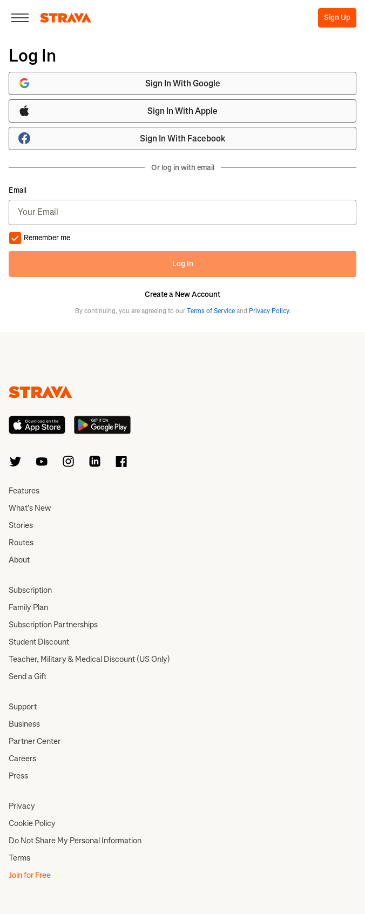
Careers (22, 758)
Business (24, 724)
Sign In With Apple (118, 110)
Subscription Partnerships (53, 624)
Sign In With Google (119, 83)
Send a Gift (27, 676)
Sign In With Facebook (122, 138)
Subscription (30, 590)
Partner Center (34, 741)
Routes (21, 542)
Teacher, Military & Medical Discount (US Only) (89, 659)
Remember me (39, 238)
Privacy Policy (269, 311)
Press (18, 775)
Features (24, 490)
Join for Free (30, 875)
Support (23, 706)
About (19, 559)
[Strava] (65, 17)
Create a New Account (182, 295)
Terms (19, 857)
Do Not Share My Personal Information (75, 840)
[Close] (20, 18)
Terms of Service (211, 311)
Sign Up (337, 17)
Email (17, 190)
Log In (182, 264)
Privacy (22, 806)
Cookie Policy (32, 823)
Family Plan (28, 607)
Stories (21, 525)
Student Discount (39, 642)
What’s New (30, 508)
